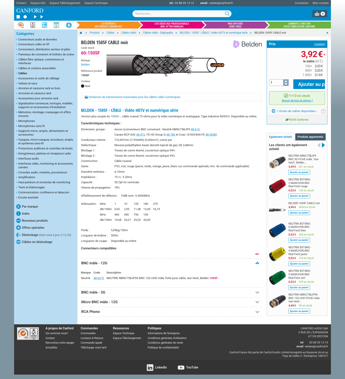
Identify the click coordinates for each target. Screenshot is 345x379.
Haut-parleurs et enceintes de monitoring (43, 183)
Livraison (319, 44)
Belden (85, 64)
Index (22, 213)
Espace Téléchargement (65, 3)
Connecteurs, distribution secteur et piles (43, 50)
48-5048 (211, 134)
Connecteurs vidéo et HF (33, 45)
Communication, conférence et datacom (42, 193)
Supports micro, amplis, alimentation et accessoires (42, 132)
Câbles (21, 74)
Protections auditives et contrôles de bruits (44, 149)
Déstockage (43, 235)
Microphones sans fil (30, 126)
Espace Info (38, 3)
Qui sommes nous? (57, 333)
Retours (98, 338)
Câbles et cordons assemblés (36, 69)
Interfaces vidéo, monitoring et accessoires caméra (44, 165)
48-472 (140, 134)
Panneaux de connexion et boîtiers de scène (45, 55)
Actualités (51, 347)
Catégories (25, 34)
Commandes (88, 333)
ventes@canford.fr (221, 3)
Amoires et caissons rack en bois (38, 89)
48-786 (170, 134)
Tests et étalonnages (30, 188)
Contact (21, 3)
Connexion (301, 3)
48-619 (195, 129)
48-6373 (99, 278)
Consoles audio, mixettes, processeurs (41, 173)
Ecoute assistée (27, 198)
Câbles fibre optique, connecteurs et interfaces (40, 61)
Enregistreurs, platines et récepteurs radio (43, 154)
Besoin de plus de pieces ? (297, 97)
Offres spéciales (30, 227)
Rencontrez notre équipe (60, 342)
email (299, 346)
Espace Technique (96, 3)
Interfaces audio (27, 159)
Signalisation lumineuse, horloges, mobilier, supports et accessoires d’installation (44, 105)
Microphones (25, 121)
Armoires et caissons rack (33, 94)
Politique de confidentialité (163, 347)
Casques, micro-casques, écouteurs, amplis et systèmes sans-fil (44, 141)
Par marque (27, 206)
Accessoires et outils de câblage (37, 79)
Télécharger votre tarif (93, 347)
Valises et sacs (26, 84)
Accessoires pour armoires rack (37, 99)
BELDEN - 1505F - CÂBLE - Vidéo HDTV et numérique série (129, 110)
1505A (115, 116)
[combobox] (181, 13)
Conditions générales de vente (165, 342)
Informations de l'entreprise (164, 333)
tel (301, 342)
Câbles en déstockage (34, 242)
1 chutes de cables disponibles (295, 108)
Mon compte (321, 3)
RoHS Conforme (296, 116)
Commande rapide (91, 342)
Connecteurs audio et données (36, 40)
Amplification (25, 178)
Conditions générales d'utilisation (167, 338)
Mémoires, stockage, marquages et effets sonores (43, 114)
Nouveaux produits (32, 220)
